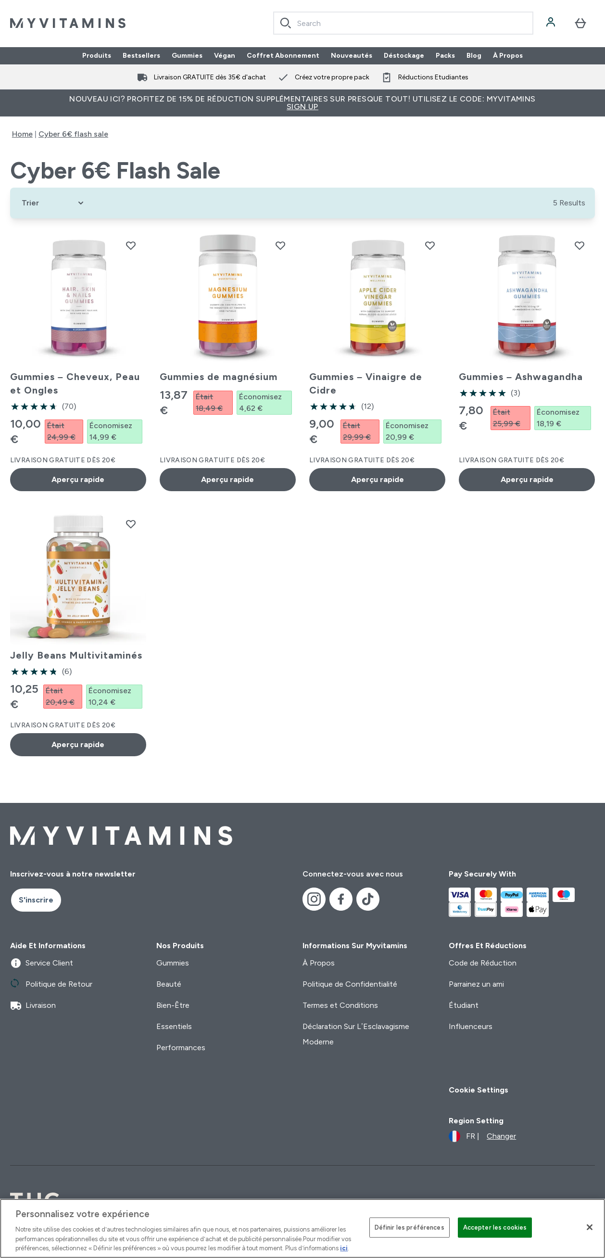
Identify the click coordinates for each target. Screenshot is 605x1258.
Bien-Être (172, 1005)
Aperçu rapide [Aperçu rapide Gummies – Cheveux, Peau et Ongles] (77, 479)
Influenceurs (470, 1026)
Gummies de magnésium (218, 376)
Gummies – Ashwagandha (521, 376)
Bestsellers (141, 56)
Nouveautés (351, 56)
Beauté (168, 984)
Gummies (187, 56)
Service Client (41, 963)
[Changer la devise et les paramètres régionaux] (482, 1136)
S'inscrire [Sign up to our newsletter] (36, 899)
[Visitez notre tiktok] (367, 899)
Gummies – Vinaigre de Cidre (365, 383)
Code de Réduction (483, 962)
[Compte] (551, 23)
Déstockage (404, 56)
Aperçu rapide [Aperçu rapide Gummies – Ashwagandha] (527, 479)
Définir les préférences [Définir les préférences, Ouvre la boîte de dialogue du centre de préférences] (409, 1227)
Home (22, 134)
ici (344, 1248)
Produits (96, 56)
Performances (180, 1047)
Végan (224, 56)
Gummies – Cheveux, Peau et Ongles (75, 383)
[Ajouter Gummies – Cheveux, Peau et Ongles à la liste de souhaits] (130, 245)
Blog (473, 56)
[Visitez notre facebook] (341, 899)
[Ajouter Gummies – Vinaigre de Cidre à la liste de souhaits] (429, 245)
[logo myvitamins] (68, 23)
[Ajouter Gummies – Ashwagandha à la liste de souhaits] (579, 245)
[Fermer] (589, 1227)
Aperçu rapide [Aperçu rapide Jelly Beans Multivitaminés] (77, 744)
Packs (445, 56)
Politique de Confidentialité (349, 984)
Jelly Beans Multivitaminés (76, 655)
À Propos (508, 56)
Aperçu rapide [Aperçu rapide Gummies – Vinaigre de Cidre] (377, 479)
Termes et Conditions (340, 1005)
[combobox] (403, 23)
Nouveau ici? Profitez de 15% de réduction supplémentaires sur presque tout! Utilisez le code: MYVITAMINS (302, 102)
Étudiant (464, 1005)
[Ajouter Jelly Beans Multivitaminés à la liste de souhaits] (130, 523)
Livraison (33, 1005)
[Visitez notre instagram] (314, 899)
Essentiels (174, 1026)
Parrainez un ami (476, 984)
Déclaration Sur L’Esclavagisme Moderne (355, 1034)
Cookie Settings (478, 1089)
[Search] (285, 23)
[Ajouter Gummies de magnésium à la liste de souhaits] (280, 245)
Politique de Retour (51, 984)
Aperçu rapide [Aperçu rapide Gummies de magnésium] (227, 479)
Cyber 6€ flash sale (73, 134)
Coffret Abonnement (283, 56)
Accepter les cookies (495, 1227)
